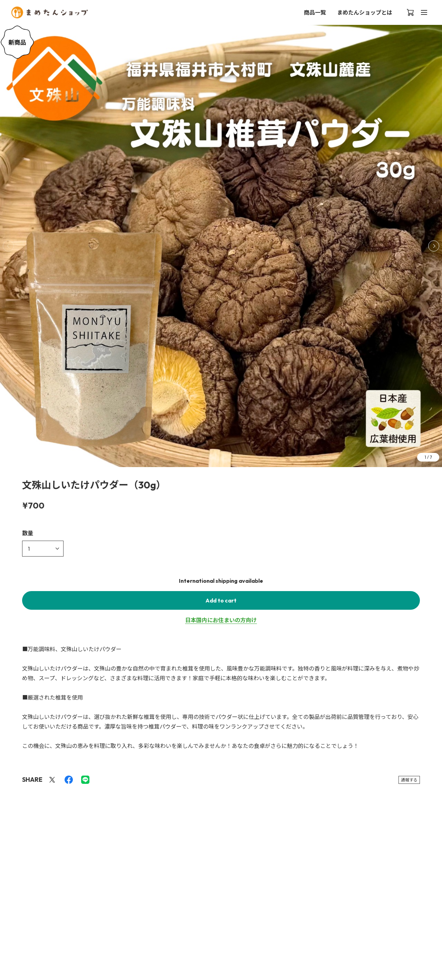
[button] (433, 245)
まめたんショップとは (364, 12)
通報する (409, 779)
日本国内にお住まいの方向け (221, 620)
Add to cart (221, 600)
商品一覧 (315, 12)
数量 (27, 533)
